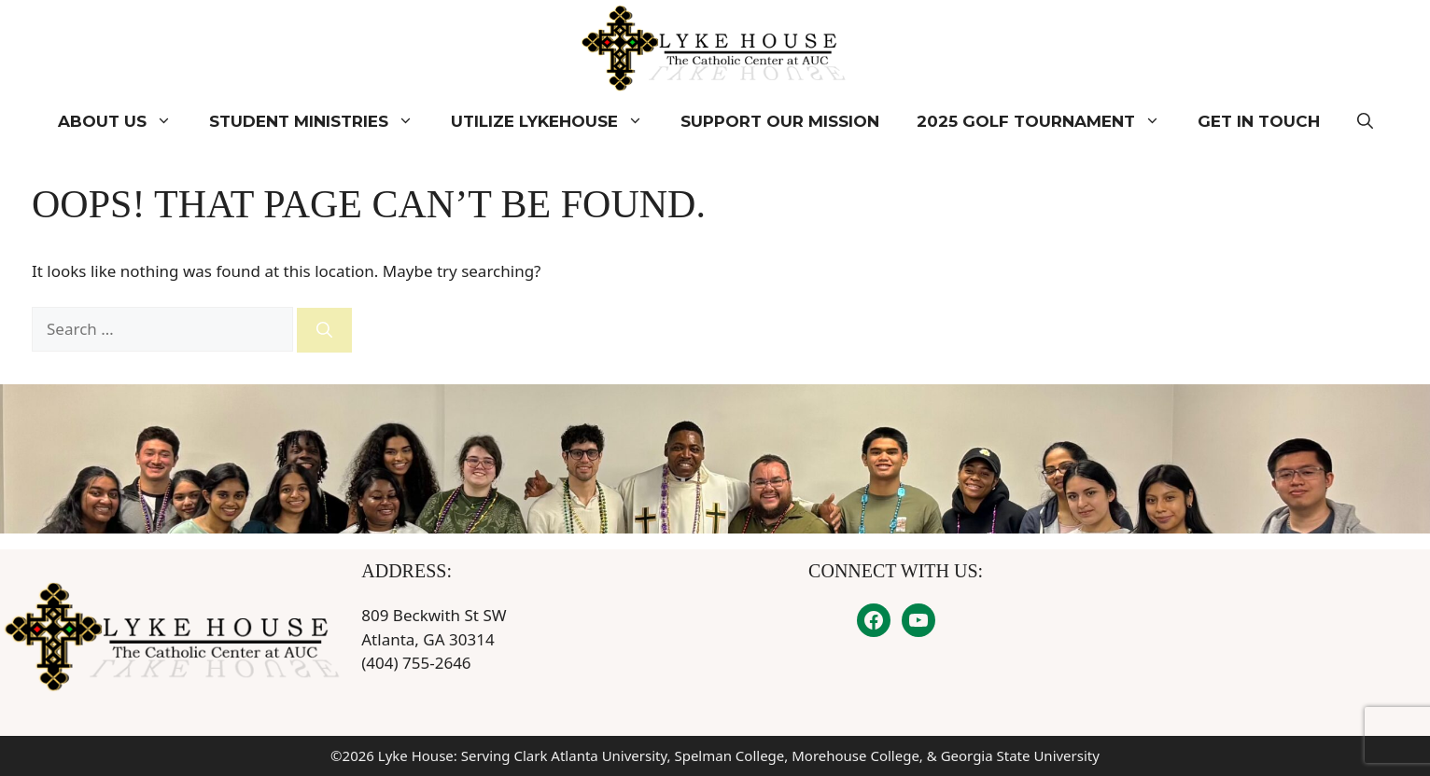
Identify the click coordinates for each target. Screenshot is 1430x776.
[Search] (324, 330)
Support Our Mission (779, 121)
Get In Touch (1259, 121)
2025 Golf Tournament (1048, 121)
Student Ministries (320, 121)
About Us (124, 121)
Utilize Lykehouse (556, 121)
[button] (1365, 121)
